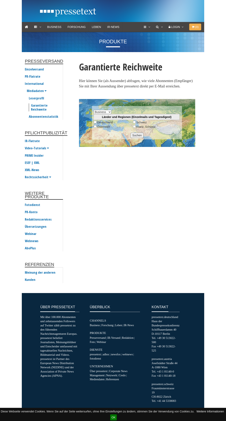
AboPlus (30, 248)
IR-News (113, 27)
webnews (127, 354)
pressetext (95, 354)
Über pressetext (98, 371)
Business (54, 27)
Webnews (31, 241)
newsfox (116, 354)
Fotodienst (32, 205)
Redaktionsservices (38, 219)
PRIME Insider (34, 156)
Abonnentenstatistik (43, 117)
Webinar (30, 234)
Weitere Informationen (210, 411)
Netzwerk (111, 375)
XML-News (32, 170)
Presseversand (98, 337)
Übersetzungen (35, 227)
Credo (122, 375)
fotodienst (95, 358)
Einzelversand (34, 69)
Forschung (77, 27)
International (34, 84)
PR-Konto (31, 212)
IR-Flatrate (32, 141)
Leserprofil (36, 98)
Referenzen (112, 379)
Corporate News (118, 371)
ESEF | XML (32, 163)
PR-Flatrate (32, 76)
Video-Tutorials (37, 148)
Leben (96, 27)
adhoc (106, 354)
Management (97, 375)
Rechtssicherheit (38, 177)
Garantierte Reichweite (39, 107)
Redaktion (127, 337)
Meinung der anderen (40, 272)
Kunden (30, 280)
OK (113, 417)
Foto (92, 342)
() (195, 27)
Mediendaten (97, 379)
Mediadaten (37, 91)
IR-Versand (113, 337)
